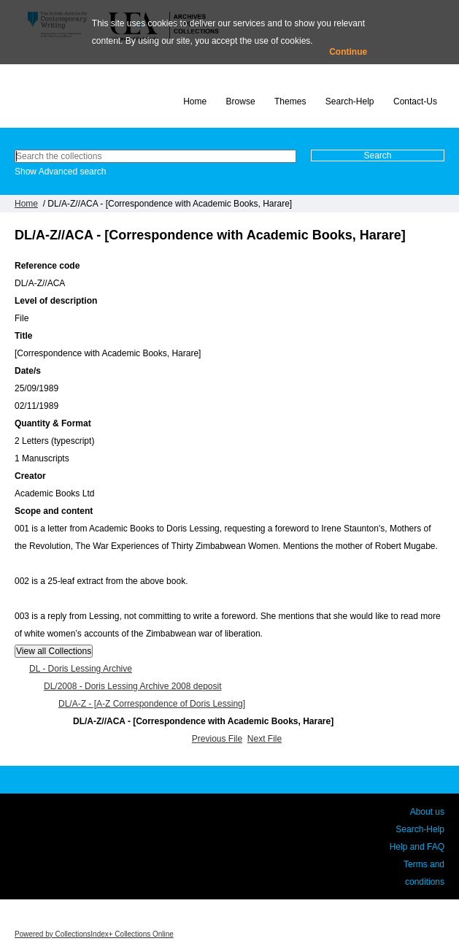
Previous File (217, 739)
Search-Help (349, 101)
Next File (264, 739)
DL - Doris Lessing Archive (80, 669)
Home (195, 101)
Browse (240, 101)
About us (427, 812)
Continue (348, 52)
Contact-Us (415, 101)
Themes (290, 101)
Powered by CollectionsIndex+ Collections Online (94, 934)
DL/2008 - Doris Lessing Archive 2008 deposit (132, 686)
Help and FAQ (417, 847)
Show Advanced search (60, 171)
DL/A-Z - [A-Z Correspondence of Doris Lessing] (151, 704)
